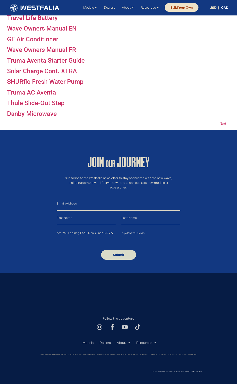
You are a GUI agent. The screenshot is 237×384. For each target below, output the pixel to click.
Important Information (53, 354)
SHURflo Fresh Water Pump (45, 81)
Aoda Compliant (188, 354)
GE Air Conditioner (32, 39)
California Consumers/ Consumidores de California (97, 354)
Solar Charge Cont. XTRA (42, 71)
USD (213, 7)
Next (225, 123)
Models (88, 343)
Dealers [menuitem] (109, 7)
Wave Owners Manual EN (42, 28)
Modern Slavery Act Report (143, 354)
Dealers (105, 343)
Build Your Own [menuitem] (182, 7)
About (123, 342)
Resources (146, 342)
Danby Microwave (32, 113)
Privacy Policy (169, 354)
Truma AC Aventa (31, 92)
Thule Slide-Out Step (36, 103)
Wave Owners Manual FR (41, 49)
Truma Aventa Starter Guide (46, 60)
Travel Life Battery (32, 18)
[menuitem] (89, 7)
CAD (224, 7)
